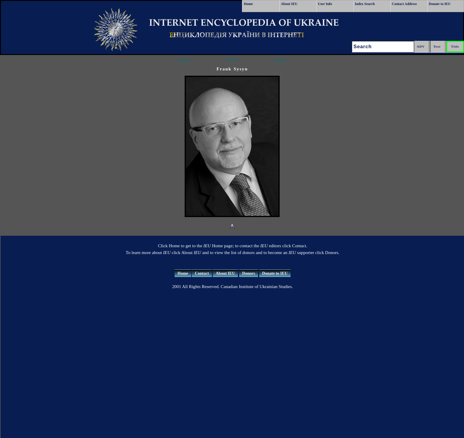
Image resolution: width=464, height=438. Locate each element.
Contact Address (404, 4)
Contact (202, 273)
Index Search (365, 4)
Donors (248, 273)
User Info (325, 4)
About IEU (289, 4)
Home (248, 4)
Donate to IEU (440, 4)
